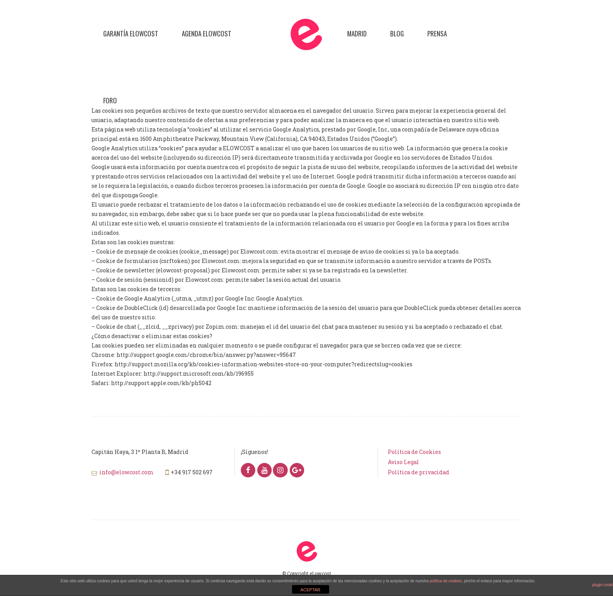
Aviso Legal (403, 462)
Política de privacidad (418, 472)
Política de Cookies (414, 452)
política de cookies (446, 581)
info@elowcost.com (126, 472)
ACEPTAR (310, 589)
